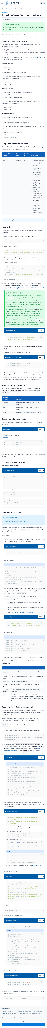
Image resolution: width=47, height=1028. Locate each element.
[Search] (42, 3)
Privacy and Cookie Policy (7, 1017)
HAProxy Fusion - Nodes (36, 27)
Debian (5, 725)
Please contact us (37, 57)
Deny (23, 1021)
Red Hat (19, 725)
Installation (26, 8)
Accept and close (23, 1025)
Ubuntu (12, 725)
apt (6, 435)
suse (25, 725)
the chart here (36, 865)
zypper (17, 435)
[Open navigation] (2, 3)
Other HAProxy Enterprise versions (14, 220)
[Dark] (45, 3)
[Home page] (13, 3)
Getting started (18, 8)
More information (18, 1017)
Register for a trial (38, 288)
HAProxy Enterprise (9, 8)
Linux (31, 8)
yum (10, 435)
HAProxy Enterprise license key (22, 288)
